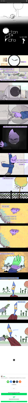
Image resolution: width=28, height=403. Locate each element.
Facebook (11, 382)
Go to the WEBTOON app (14, 401)
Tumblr (17, 382)
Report (14, 388)
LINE (8, 382)
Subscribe (14, 384)
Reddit (20, 382)
